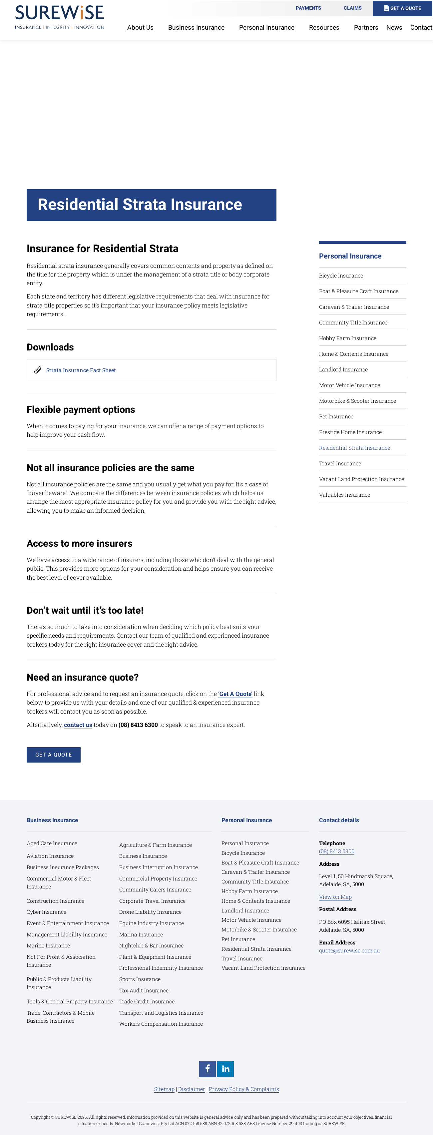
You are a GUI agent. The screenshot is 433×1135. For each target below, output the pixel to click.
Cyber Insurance (47, 911)
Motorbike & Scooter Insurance (357, 400)
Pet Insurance (336, 416)
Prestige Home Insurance (350, 431)
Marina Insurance (141, 934)
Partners (367, 27)
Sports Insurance (140, 978)
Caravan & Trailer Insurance (354, 306)
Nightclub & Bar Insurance (152, 945)
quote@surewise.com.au (349, 950)
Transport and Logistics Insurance (162, 1012)
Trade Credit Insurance (147, 1001)
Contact (422, 27)
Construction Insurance (56, 900)
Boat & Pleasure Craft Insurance (358, 290)
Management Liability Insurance (67, 934)
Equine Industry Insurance (152, 922)
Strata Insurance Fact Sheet (81, 369)
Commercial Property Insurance (159, 878)
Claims (353, 7)
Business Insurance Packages (63, 866)
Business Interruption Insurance (159, 866)
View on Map (335, 896)
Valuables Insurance (344, 494)
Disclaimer (191, 1088)
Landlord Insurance (343, 369)
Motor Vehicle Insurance (349, 384)
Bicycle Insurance (341, 275)
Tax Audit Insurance (144, 990)
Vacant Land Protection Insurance (361, 478)
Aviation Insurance (50, 855)
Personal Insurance (245, 843)
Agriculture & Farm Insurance (156, 844)
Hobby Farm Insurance (347, 337)
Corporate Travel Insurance (153, 900)
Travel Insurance (340, 463)
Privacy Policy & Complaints (244, 1088)
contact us (78, 725)
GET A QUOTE (53, 755)
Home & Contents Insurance (353, 353)
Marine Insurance (49, 945)
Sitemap (164, 1088)
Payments (309, 7)
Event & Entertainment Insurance (68, 922)
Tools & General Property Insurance (71, 1001)
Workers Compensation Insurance (162, 1023)
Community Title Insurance (353, 322)
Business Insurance (143, 855)
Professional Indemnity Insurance (161, 967)
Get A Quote (406, 7)
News (395, 27)
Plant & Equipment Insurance (155, 956)
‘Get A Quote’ (235, 694)
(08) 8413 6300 (336, 851)
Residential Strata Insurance (354, 447)
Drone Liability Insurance (151, 911)
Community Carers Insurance (156, 889)
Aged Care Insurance (52, 843)
